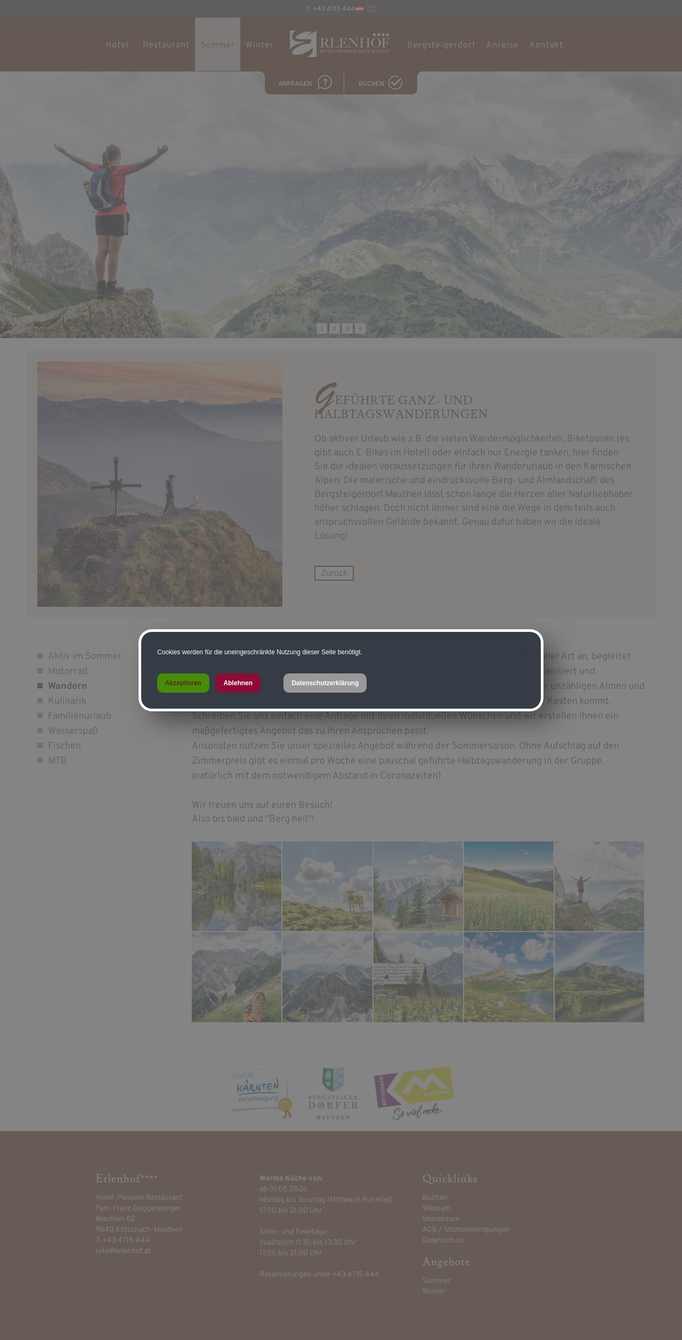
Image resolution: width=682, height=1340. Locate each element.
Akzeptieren (183, 683)
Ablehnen (238, 683)
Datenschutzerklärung (325, 683)
